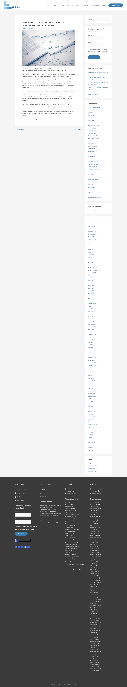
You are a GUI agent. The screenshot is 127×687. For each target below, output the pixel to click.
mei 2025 (90, 249)
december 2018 (92, 445)
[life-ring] (21, 487)
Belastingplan (91, 120)
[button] (115, 5)
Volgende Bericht (77, 130)
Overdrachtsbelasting (93, 168)
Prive (89, 176)
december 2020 (92, 384)
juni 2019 (90, 430)
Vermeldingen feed (93, 464)
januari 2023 (91, 320)
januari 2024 (91, 289)
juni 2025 (90, 246)
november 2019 (92, 417)
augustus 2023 (92, 302)
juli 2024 (90, 274)
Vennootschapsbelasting (94, 197)
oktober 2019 (91, 420)
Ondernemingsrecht (93, 161)
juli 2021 (90, 366)
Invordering (91, 151)
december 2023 (92, 292)
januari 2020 (91, 412)
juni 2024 (90, 277)
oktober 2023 (91, 297)
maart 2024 (91, 284)
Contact (86, 5)
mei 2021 (90, 371)
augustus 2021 (92, 364)
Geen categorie (92, 143)
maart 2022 (91, 346)
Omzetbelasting (92, 158)
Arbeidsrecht (91, 115)
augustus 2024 (92, 271)
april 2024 (90, 282)
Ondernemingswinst (93, 163)
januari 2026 (91, 228)
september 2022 (92, 330)
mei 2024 (90, 279)
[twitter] (19, 544)
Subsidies (90, 184)
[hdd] (19, 498)
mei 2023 (90, 310)
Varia (89, 194)
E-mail (90, 42)
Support (78, 5)
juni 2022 (90, 338)
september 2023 (92, 300)
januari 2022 (91, 351)
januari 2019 (91, 443)
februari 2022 (91, 348)
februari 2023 (91, 318)
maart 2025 (91, 254)
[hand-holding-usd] (19, 495)
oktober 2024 (91, 266)
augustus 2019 (92, 425)
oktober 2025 (91, 236)
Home (48, 5)
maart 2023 (91, 315)
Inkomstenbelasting (93, 146)
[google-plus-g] (22, 544)
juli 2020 (90, 397)
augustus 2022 (92, 333)
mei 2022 (90, 341)
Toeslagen (90, 192)
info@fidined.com (71, 491)
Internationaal (91, 148)
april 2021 (90, 374)
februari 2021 (91, 379)
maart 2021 (91, 376)
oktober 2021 (91, 358)
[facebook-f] (16, 544)
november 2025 (92, 233)
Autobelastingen (92, 117)
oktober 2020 (91, 389)
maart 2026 (91, 223)
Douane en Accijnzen (93, 133)
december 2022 (92, 323)
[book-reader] (21, 491)
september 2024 (92, 269)
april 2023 (90, 312)
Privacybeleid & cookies (29, 683)
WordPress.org (92, 469)
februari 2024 (91, 287)
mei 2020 (90, 402)
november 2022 (92, 325)
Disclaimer (51, 683)
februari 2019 (91, 440)
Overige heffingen (92, 171)
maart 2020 (91, 407)
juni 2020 (90, 399)
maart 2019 (91, 438)
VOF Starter (95, 210)
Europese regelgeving (29, 29)
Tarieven (69, 5)
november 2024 (92, 264)
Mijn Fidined (95, 5)
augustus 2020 (92, 394)
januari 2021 (91, 381)
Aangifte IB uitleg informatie (95, 107)
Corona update (92, 128)
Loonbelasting (91, 156)
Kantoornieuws (92, 153)
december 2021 (92, 353)
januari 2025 (91, 259)
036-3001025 (71, 489)
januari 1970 (91, 448)
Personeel (90, 174)
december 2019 (92, 415)
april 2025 (90, 251)
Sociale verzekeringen (93, 181)
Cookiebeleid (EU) (42, 683)
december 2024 (92, 261)
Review (104, 5)
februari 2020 (91, 410)
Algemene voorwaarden (62, 683)
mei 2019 (90, 433)
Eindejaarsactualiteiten (94, 135)
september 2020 (92, 392)
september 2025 (92, 238)
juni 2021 (90, 369)
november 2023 (92, 295)
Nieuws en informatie (58, 5)
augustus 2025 (92, 241)
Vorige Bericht (19, 130)
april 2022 (90, 343)
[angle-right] (42, 487)
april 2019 (90, 435)
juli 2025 (90, 243)
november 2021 (92, 356)
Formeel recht (91, 140)
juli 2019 (90, 427)
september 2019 (92, 422)
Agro (89, 110)
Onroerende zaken (93, 166)
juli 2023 (90, 305)
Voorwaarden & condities (97, 683)
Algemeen (90, 112)
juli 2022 (90, 335)
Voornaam (90, 35)
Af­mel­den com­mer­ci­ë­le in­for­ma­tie (79, 683)
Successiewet (91, 186)
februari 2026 (91, 225)
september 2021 (92, 361)
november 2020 (92, 387)
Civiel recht (91, 122)
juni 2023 (90, 307)
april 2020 (90, 404)
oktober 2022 (91, 328)
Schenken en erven (93, 179)
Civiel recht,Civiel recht (94, 125)
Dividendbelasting (92, 130)
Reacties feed (91, 466)
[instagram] (25, 544)
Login (89, 461)
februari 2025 (91, 256)
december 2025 (92, 231)
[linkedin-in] (28, 544)
